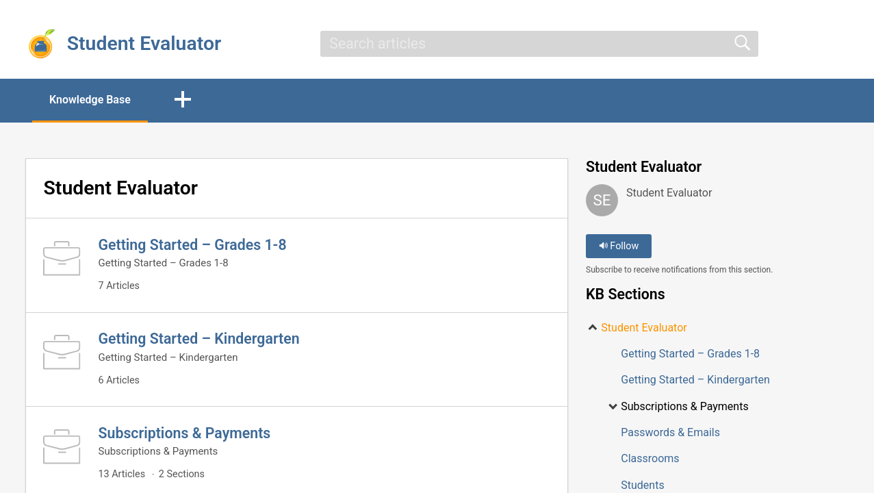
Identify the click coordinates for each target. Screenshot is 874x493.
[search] (539, 44)
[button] (183, 100)
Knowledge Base (90, 99)
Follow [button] (619, 246)
